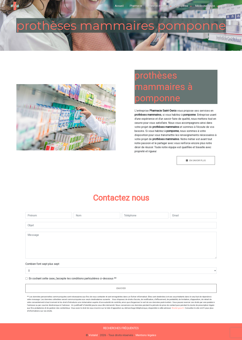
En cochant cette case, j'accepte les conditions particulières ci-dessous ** (72, 278)
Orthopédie (181, 5)
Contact (226, 5)
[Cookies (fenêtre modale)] (1, 337)
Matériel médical (158, 5)
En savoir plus (196, 160)
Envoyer (121, 288)
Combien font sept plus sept (42, 263)
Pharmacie (135, 5)
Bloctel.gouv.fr (178, 308)
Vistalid (93, 335)
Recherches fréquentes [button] (121, 328)
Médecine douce (205, 5)
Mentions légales (145, 335)
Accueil (119, 5)
